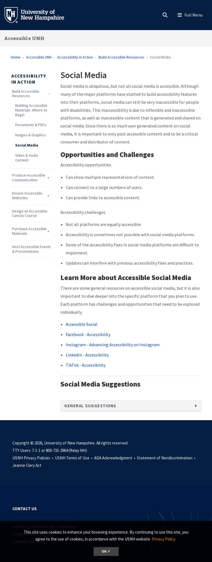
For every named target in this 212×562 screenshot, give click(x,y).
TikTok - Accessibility (85, 365)
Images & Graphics (30, 135)
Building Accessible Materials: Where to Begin (31, 110)
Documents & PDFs (30, 124)
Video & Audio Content (26, 158)
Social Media (26, 145)
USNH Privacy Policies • (33, 457)
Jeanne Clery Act (26, 465)
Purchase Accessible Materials (29, 231)
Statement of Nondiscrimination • (166, 457)
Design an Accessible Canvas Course (29, 213)
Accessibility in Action (75, 57)
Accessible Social (81, 324)
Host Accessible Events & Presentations (31, 249)
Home (15, 57)
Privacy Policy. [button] (164, 539)
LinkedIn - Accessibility (87, 355)
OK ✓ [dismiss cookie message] (106, 551)
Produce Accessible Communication (28, 177)
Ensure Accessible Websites (27, 195)
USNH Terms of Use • (74, 457)
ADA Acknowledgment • (115, 457)
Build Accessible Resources (121, 57)
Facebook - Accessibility (88, 334)
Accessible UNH (24, 38)
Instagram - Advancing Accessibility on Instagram (113, 344)
